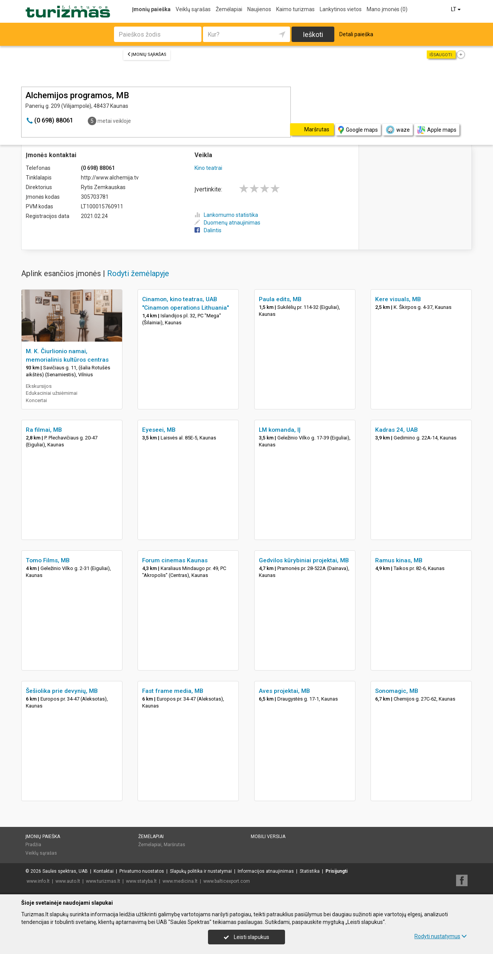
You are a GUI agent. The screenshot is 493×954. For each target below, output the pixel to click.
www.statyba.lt (141, 881)
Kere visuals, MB (398, 299)
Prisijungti (336, 871)
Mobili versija (268, 836)
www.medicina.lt (180, 881)
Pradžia (33, 844)
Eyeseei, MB (159, 429)
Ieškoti (313, 34)
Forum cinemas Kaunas (175, 560)
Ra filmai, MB (44, 429)
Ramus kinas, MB (399, 560)
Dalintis (208, 230)
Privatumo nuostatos (141, 871)
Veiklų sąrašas (193, 9)
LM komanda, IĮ (279, 429)
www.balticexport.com (226, 881)
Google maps (358, 130)
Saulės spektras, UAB (65, 871)
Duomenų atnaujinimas (227, 223)
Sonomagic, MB (396, 690)
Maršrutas (174, 844)
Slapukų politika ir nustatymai (201, 871)
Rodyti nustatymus (440, 936)
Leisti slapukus (246, 937)
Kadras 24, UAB (396, 429)
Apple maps (436, 130)
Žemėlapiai (229, 9)
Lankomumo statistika (226, 215)
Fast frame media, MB (172, 690)
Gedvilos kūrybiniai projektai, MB (304, 560)
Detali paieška (356, 34)
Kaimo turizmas (295, 9)
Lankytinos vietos (341, 9)
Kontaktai (104, 871)
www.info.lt (38, 881)
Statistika (310, 871)
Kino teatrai (208, 168)
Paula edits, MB (280, 299)
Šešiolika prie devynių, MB (62, 690)
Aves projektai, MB (284, 690)
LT (456, 9)
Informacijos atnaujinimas (266, 871)
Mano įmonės (387, 9)
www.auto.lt (67, 881)
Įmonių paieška (151, 9)
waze (397, 130)
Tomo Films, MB (48, 560)
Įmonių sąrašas (146, 54)
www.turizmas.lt (103, 881)
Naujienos (259, 9)
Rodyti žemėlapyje (138, 273)
